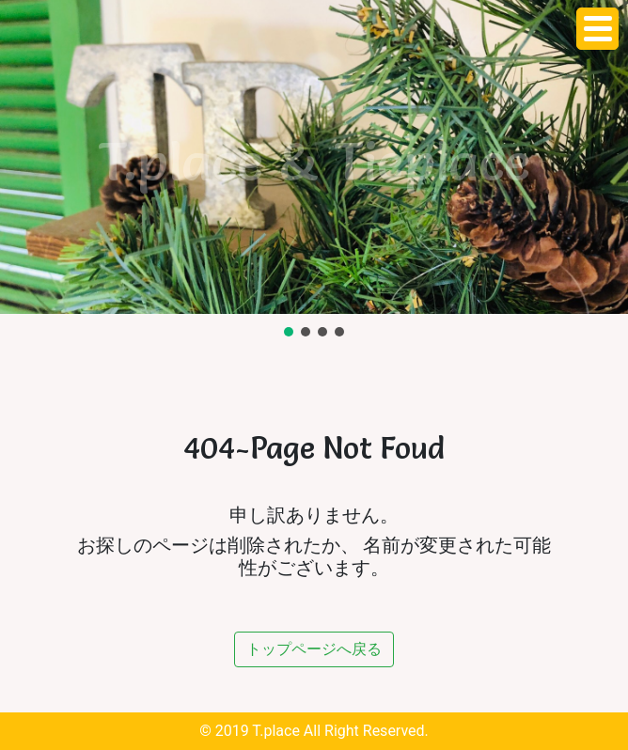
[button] (288, 331)
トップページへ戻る (314, 649)
